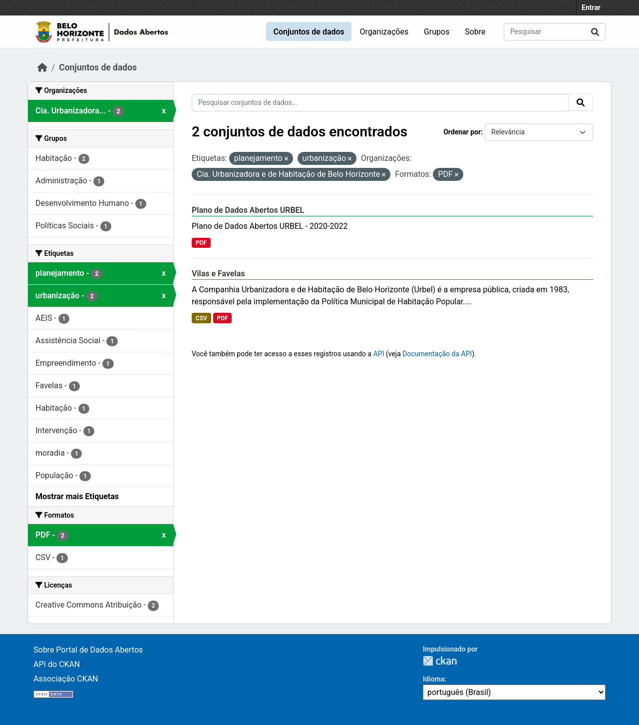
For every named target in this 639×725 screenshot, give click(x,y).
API (378, 354)
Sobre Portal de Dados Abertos (88, 650)
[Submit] (595, 31)
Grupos (437, 31)
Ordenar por (462, 132)
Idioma (433, 679)
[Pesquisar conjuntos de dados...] (555, 31)
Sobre (475, 31)
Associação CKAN (65, 679)
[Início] (42, 67)
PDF (201, 242)
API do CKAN (56, 664)
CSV (201, 318)
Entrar (591, 7)
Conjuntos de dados (308, 31)
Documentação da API (437, 354)
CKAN (440, 661)
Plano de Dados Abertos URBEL (248, 210)
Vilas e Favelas (218, 273)
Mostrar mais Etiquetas (77, 496)
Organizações (384, 31)
